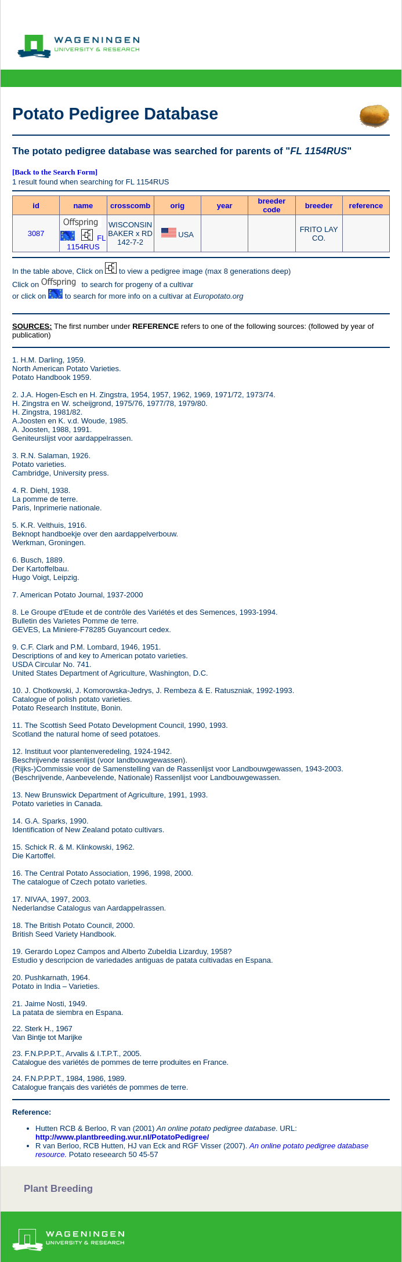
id (35, 205)
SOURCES (30, 326)
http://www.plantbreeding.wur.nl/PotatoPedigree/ (122, 1137)
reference (366, 205)
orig (178, 205)
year (225, 205)
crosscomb (130, 205)
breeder (319, 205)
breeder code (272, 205)
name (83, 205)
